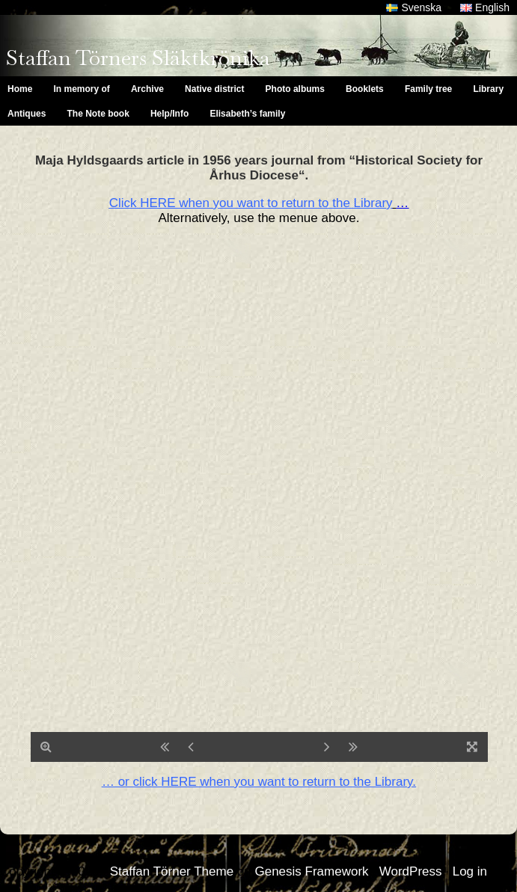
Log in (470, 871)
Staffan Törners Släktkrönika (138, 57)
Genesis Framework (311, 871)
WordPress (410, 871)
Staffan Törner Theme (171, 871)
